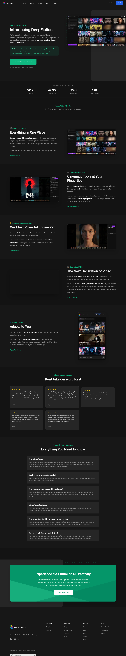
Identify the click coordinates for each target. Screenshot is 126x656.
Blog (65, 627)
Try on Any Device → (16, 350)
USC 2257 (103, 633)
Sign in (119, 3)
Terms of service (105, 627)
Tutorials (66, 633)
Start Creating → (15, 156)
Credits (84, 633)
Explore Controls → (73, 207)
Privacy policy (104, 630)
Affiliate (85, 636)
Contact (85, 639)
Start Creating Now (63, 592)
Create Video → (72, 297)
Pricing (84, 630)
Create (110, 3)
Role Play (48, 630)
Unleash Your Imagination (23, 62)
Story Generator (50, 627)
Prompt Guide (68, 630)
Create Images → (15, 250)
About (84, 627)
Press (65, 636)
